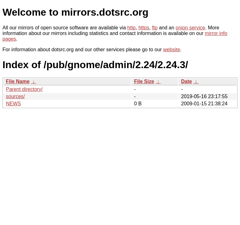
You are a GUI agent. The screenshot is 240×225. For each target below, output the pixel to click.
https (143, 27)
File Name (18, 81)
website (171, 49)
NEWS (13, 103)
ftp (155, 27)
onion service (190, 27)
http (131, 27)
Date (186, 81)
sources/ (15, 96)
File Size (144, 81)
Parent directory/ (24, 89)
